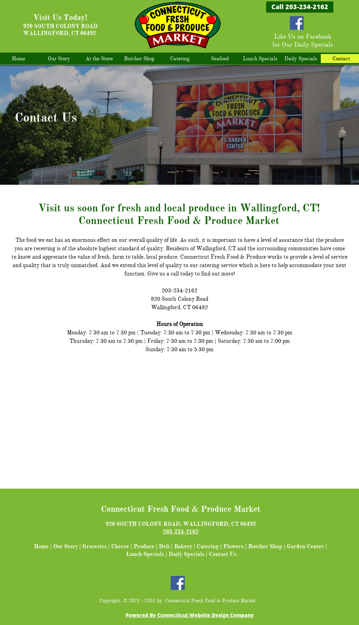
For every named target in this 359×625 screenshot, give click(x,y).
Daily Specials (186, 554)
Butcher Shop (265, 546)
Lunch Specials (145, 554)
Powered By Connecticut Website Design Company (190, 615)
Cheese (120, 546)
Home (41, 546)
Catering (208, 546)
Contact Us (223, 554)
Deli (164, 546)
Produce (144, 546)
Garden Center (305, 546)
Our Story (65, 546)
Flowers (233, 546)
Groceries (94, 546)
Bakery (183, 546)
